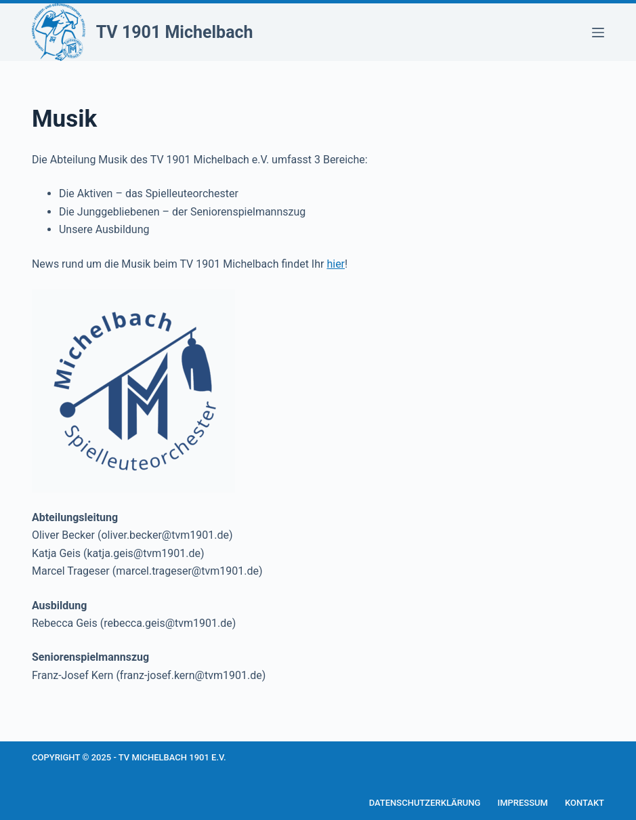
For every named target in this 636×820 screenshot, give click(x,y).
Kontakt (584, 803)
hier (335, 264)
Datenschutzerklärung (425, 803)
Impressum (522, 803)
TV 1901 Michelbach (174, 32)
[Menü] (598, 32)
